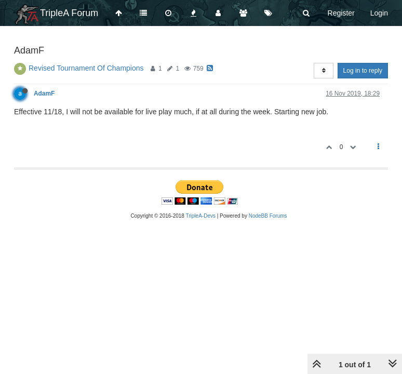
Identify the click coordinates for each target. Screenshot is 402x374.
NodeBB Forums (268, 216)
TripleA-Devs (201, 216)
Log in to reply (362, 70)
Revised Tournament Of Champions (86, 68)
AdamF (44, 93)
